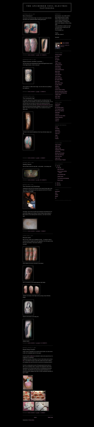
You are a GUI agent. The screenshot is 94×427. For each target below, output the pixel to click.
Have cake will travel (59, 154)
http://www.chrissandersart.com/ (43, 104)
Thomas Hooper (58, 54)
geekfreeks (57, 191)
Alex (30, 362)
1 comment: (43, 231)
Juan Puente (57, 76)
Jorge (56, 135)
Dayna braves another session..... (33, 61)
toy (55, 198)
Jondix (56, 61)
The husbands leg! (29, 98)
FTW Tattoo (57, 73)
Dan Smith (57, 56)
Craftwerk (57, 119)
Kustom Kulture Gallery (60, 89)
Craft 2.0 (57, 120)
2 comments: (43, 91)
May (59, 167)
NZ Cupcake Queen (59, 107)
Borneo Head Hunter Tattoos (61, 91)
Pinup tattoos (58, 66)
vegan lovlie (57, 158)
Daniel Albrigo (58, 68)
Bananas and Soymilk (59, 153)
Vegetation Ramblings (59, 149)
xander (56, 126)
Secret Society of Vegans (60, 159)
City (23, 360)
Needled (57, 86)
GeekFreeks (57, 104)
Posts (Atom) (31, 420)
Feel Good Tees (58, 156)
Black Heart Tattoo (59, 83)
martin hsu (57, 133)
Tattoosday (57, 88)
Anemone (57, 114)
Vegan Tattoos (58, 63)
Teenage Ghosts (58, 64)
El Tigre (56, 137)
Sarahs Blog (57, 151)
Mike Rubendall (58, 78)
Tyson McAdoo (58, 74)
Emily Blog (57, 112)
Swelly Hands (27, 164)
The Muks (57, 128)
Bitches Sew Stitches (59, 110)
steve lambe (57, 131)
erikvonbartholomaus (59, 69)
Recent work (27, 237)
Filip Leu (57, 58)
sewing (56, 194)
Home (35, 417)
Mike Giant (57, 81)
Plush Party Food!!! (29, 349)
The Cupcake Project (59, 109)
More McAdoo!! (27, 16)
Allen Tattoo (57, 96)
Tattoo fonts (57, 98)
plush (56, 193)
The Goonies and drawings (31, 186)
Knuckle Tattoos (58, 84)
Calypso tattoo (58, 94)
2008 (58, 184)
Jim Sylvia (57, 59)
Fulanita (56, 138)
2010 (58, 165)
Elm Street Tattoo (58, 79)
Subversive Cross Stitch (60, 115)
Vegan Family (58, 148)
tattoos (56, 196)
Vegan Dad (57, 146)
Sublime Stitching (58, 117)
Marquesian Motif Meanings (61, 92)
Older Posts (50, 417)
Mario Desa (57, 71)
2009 (58, 183)
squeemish (57, 130)
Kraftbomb (32, 356)
